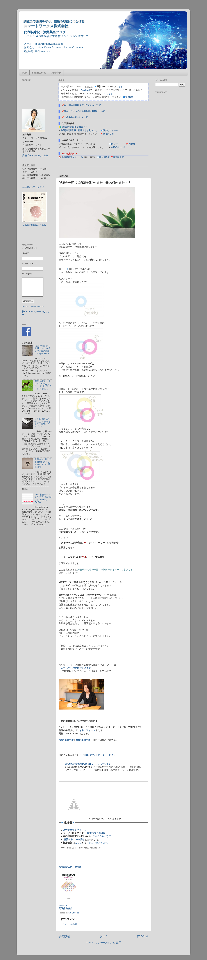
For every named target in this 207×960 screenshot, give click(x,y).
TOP (24, 72)
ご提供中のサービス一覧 (76, 117)
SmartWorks (39, 72)
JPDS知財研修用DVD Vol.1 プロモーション (88, 764)
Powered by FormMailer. (33, 306)
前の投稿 (142, 936)
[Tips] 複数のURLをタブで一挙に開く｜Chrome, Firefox (43, 498)
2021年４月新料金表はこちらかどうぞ (82, 105)
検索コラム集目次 (96, 833)
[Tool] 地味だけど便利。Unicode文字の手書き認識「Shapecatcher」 (42, 350)
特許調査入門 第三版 (33, 187)
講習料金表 (118, 157)
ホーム (103, 936)
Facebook (85, 90)
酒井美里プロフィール (74, 830)
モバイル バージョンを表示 (103, 942)
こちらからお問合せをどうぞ (76, 668)
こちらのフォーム (86, 730)
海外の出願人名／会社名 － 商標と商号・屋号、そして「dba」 (43, 423)
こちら (119, 86)
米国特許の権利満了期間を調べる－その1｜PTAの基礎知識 (43, 463)
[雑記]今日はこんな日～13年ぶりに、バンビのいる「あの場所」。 (43, 385)
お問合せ (56, 73)
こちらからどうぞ (102, 836)
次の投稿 (64, 936)
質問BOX (129, 97)
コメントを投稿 (69, 924)
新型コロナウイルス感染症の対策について (84, 111)
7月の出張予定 (66, 740)
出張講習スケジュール (72, 157)
